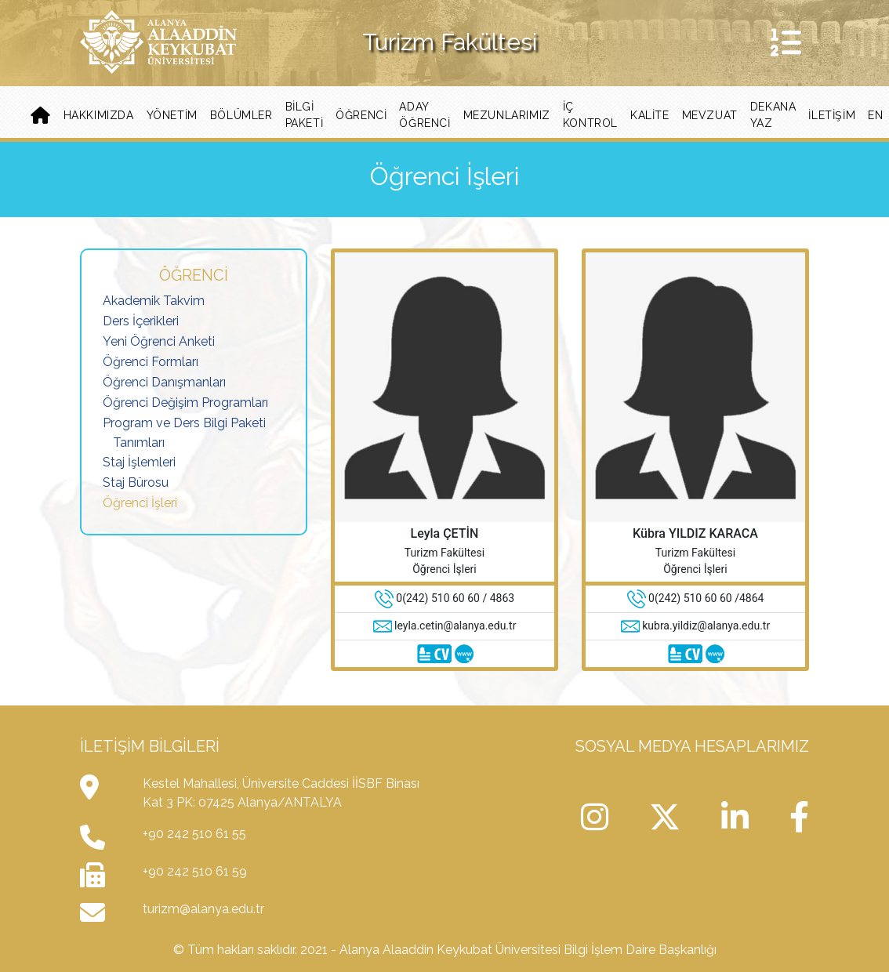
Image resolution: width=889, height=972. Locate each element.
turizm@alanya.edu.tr (203, 908)
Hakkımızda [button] (99, 115)
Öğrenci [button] (361, 115)
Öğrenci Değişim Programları (185, 402)
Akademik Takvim (154, 300)
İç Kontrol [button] (590, 114)
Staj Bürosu (136, 482)
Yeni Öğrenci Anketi (159, 341)
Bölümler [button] (241, 115)
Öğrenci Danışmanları (164, 382)
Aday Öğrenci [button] (424, 114)
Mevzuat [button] (710, 115)
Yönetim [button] (172, 115)
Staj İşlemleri (139, 462)
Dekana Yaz (773, 114)
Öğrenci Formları (150, 361)
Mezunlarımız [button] (506, 115)
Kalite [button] (649, 115)
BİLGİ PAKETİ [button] (304, 114)
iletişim (831, 115)
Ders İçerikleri (141, 321)
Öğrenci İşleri (140, 502)
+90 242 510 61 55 (194, 833)
